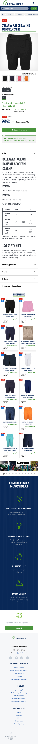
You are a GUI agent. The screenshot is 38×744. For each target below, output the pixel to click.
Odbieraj (19, 628)
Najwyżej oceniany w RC (11, 738)
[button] (3, 52)
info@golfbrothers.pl (21, 653)
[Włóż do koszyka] (19, 130)
